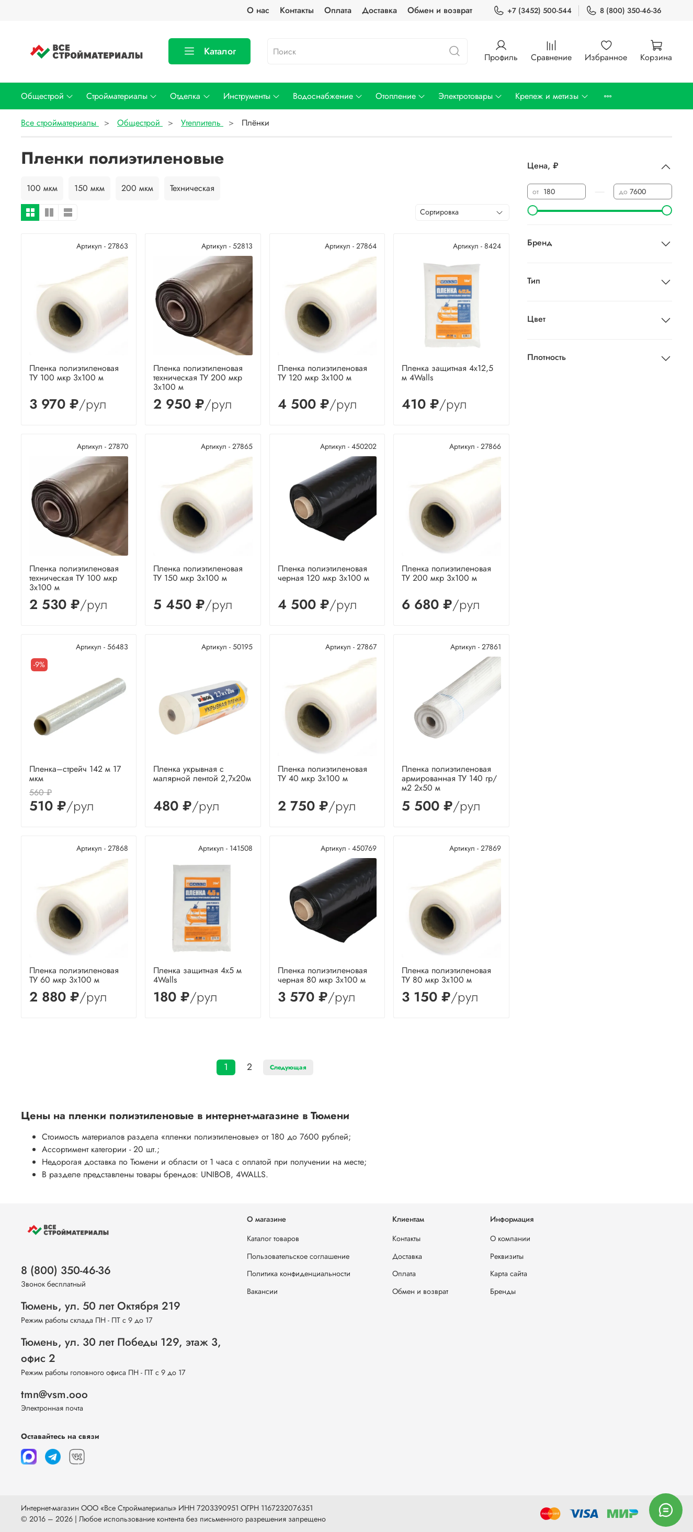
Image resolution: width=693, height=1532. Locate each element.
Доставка (379, 10)
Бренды (503, 1291)
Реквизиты (507, 1256)
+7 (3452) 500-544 (532, 10)
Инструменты (251, 96)
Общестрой (47, 96)
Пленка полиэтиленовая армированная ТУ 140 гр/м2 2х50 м (449, 778)
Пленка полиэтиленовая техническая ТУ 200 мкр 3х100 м (198, 377)
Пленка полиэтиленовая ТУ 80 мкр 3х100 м (446, 975)
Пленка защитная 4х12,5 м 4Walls (447, 373)
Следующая (288, 1067)
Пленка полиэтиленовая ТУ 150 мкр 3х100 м (198, 573)
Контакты (297, 10)
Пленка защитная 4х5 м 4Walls (197, 975)
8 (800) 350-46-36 (624, 10)
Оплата (337, 10)
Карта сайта (508, 1273)
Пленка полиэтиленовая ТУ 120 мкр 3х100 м (322, 373)
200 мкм (137, 188)
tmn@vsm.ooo (54, 1394)
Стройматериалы (121, 96)
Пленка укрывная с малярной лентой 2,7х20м (202, 773)
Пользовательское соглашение (298, 1256)
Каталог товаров (273, 1238)
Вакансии (262, 1291)
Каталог (209, 51)
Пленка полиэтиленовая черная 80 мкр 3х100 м (322, 975)
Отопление (401, 96)
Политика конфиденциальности (298, 1273)
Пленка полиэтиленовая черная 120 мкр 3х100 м (323, 573)
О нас (258, 10)
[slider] (532, 210)
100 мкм (42, 188)
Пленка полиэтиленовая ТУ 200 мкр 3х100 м (446, 573)
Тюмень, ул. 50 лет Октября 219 (100, 1306)
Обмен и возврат (439, 10)
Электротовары (470, 96)
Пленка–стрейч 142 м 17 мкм (75, 773)
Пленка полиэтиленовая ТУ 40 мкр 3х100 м (322, 773)
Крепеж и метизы (551, 96)
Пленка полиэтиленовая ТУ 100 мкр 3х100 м (74, 373)
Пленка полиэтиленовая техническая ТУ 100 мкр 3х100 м (74, 577)
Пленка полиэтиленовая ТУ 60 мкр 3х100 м (74, 975)
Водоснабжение (328, 96)
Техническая (192, 188)
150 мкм (89, 188)
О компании (510, 1238)
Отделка (190, 96)
